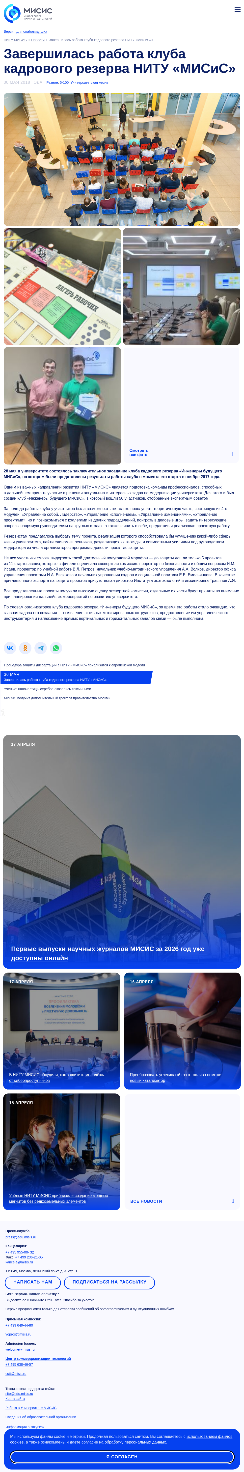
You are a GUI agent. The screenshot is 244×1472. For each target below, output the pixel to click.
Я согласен (121, 1457)
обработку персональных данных (135, 1442)
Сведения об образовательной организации (40, 1417)
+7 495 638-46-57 (19, 1364)
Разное (52, 82)
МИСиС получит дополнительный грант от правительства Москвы (57, 698)
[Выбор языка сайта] (214, 8)
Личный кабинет (226, 9)
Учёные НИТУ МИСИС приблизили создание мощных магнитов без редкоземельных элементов (58, 1198)
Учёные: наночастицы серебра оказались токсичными (47, 689)
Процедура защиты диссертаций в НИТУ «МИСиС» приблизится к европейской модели (74, 665)
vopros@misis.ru (18, 1334)
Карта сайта (15, 1399)
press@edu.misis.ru (20, 1237)
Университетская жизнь (89, 82)
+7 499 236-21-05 (29, 1257)
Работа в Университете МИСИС (30, 1408)
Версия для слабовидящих (25, 31)
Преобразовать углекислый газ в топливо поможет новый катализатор (176, 1078)
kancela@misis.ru (19, 1262)
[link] (10, 648)
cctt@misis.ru (15, 1374)
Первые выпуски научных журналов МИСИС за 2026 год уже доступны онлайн (108, 953)
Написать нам (32, 1282)
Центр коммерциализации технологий (38, 1359)
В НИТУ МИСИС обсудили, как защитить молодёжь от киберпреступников (56, 1078)
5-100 (64, 82)
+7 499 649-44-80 (19, 1325)
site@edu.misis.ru (19, 1394)
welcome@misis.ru (20, 1349)
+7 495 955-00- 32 (19, 1252)
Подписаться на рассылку (109, 1282)
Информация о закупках (25, 1427)
